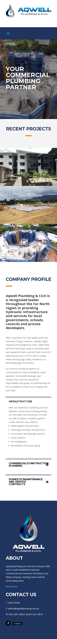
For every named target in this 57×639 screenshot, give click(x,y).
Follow (17, 623)
